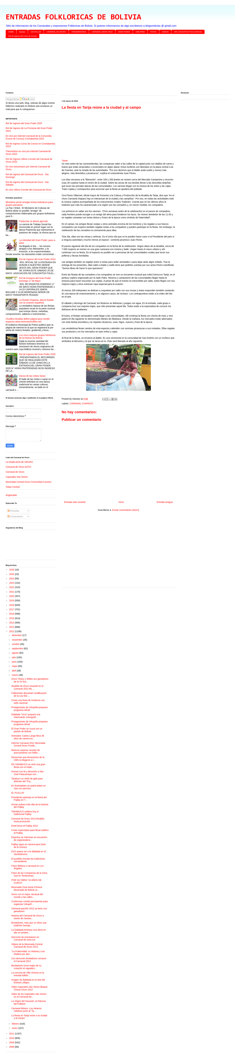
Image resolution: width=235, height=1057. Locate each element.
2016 (12, 613)
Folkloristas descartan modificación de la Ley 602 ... (29, 694)
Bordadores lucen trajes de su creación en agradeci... (26, 967)
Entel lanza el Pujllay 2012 (24, 825)
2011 (12, 1033)
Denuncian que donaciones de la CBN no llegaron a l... (27, 758)
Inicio (121, 502)
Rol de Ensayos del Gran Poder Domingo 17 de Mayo (35, 279)
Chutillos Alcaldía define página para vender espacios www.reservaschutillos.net (28, 320)
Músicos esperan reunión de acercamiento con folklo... (25, 751)
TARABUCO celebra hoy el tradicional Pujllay (25, 813)
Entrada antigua (165, 502)
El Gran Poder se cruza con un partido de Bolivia (26, 730)
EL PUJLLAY (17, 792)
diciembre (17, 635)
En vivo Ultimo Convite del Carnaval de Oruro (28, 189)
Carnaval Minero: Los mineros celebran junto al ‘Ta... (26, 1009)
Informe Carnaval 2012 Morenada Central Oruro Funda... (28, 744)
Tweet (65, 160)
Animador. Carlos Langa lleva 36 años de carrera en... (27, 737)
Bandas (22, 32)
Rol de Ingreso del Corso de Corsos (22, 36)
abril (14, 670)
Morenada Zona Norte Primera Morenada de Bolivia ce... (26, 888)
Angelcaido (11, 495)
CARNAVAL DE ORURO (56, 32)
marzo (15, 675)
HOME (11, 32)
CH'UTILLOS (36, 32)
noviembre (17, 639)
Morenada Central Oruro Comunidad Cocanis (28, 482)
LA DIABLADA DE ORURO (19, 462)
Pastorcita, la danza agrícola (33, 221)
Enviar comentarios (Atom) (125, 510)
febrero (16, 1023)
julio (14, 657)
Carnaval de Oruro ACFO (18, 467)
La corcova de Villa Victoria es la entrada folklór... (27, 974)
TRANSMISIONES (78, 32)
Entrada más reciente (75, 502)
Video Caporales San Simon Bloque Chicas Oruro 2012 (29, 988)
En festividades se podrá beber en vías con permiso (28, 787)
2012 (12, 631)
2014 (12, 622)
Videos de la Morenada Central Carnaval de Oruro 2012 (27, 945)
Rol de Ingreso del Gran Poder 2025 (24, 123)
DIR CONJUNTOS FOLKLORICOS (188, 32)
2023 (12, 583)
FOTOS (153, 32)
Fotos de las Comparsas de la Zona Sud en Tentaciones (29, 874)
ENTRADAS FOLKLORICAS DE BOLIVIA (73, 17)
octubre (16, 644)
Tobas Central (13, 487)
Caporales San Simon (17, 477)
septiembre (18, 648)
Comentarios (15, 516)
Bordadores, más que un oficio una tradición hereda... (28, 924)
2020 (12, 596)
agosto (15, 653)
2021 (12, 591)
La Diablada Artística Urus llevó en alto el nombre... (28, 931)
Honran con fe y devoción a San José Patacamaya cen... (27, 772)
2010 (12, 1038)
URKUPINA (140, 32)
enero (15, 1028)
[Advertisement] (103, 65)
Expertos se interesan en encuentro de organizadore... (29, 838)
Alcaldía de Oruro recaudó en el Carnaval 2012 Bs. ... (27, 687)
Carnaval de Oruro (15, 472)
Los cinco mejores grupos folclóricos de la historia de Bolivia (37, 336)
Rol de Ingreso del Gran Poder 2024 (37, 259)
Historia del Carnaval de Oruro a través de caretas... (27, 917)
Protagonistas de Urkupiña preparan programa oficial (29, 708)
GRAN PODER (124, 32)
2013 (12, 627)
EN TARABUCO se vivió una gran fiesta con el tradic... (28, 765)
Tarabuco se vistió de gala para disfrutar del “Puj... (27, 780)
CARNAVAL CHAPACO (81, 403)
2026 (12, 569)
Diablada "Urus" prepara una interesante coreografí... (25, 715)
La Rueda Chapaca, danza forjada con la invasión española (36, 301)
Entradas (13, 511)
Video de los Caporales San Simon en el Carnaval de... (28, 995)
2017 (12, 609)
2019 (12, 600)
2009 (12, 1042)
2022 (12, 587)
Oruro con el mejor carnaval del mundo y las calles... (27, 895)
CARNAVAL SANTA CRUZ (102, 32)
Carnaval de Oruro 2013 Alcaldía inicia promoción (27, 820)
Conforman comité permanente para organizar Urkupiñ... (29, 902)
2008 (12, 1047)
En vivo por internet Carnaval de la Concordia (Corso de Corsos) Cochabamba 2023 (28, 137)
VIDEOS (165, 32)
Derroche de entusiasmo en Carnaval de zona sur (25, 938)
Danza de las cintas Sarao (32, 376)
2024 (12, 578)
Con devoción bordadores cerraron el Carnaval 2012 (28, 959)
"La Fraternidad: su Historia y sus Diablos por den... (28, 952)
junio (14, 661)
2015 (12, 618)
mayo (15, 666)
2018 (12, 605)
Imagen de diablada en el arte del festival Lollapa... (28, 981)
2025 (12, 574)
